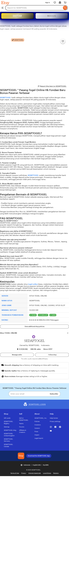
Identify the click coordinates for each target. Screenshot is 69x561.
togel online (33, 284)
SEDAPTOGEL (5, 97)
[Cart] (65, 2)
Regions (56, 473)
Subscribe (54, 394)
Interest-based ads (34, 473)
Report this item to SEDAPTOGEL (52, 86)
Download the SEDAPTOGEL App (39, 456)
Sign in (47, 2)
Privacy (23, 473)
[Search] (65, 7)
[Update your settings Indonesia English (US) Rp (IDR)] (34, 465)
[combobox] (33, 7)
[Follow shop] (52, 355)
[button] (34, 337)
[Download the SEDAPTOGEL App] (21, 456)
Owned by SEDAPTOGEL (29, 345)
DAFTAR (17, 16)
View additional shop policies (34, 326)
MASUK (51, 16)
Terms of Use (14, 473)
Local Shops (47, 473)
